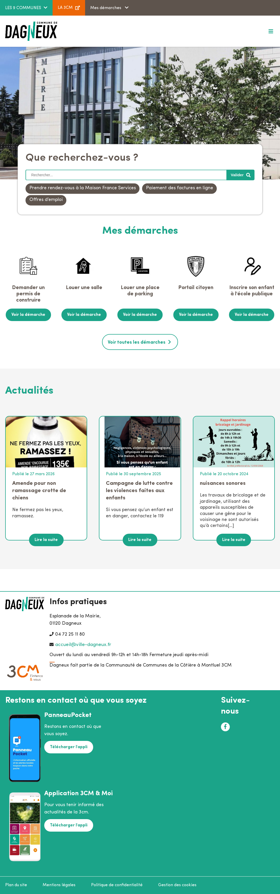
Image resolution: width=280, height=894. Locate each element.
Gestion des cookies (177, 885)
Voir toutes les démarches (137, 342)
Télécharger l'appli (68, 747)
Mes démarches (106, 8)
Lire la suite (46, 540)
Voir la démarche (28, 315)
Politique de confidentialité (117, 885)
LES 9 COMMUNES (23, 8)
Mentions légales (59, 885)
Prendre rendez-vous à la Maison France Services (82, 188)
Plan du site (16, 885)
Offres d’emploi (46, 200)
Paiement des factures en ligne (179, 188)
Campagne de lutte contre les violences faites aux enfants (139, 491)
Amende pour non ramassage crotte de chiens (39, 491)
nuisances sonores (223, 483)
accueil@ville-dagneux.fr (83, 644)
